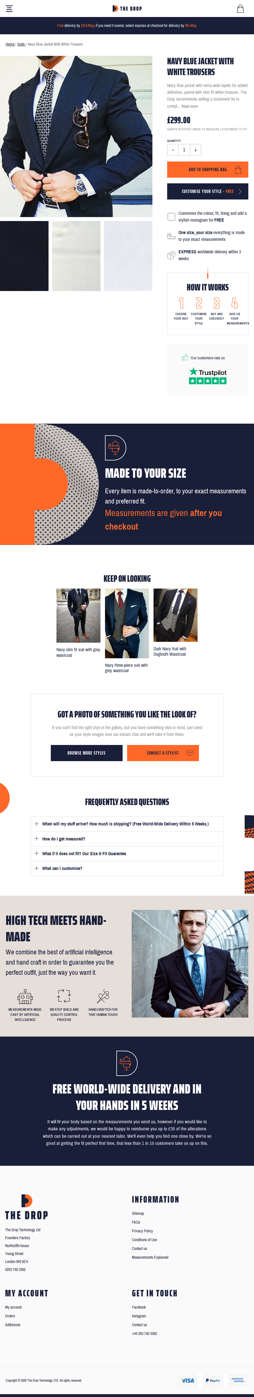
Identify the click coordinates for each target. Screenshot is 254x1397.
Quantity (174, 141)
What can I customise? (62, 868)
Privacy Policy (142, 1231)
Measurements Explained (150, 1257)
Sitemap (138, 1213)
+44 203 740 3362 (144, 1334)
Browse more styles (87, 753)
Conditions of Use (144, 1240)
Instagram (139, 1316)
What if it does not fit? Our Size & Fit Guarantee (84, 853)
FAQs (136, 1222)
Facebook (139, 1307)
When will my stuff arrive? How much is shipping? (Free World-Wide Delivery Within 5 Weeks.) (125, 823)
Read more (190, 106)
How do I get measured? (63, 838)
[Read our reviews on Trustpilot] (208, 375)
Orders (10, 1316)
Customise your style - (208, 191)
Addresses (12, 1325)
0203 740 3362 (15, 1270)
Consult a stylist (163, 753)
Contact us (139, 1249)
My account (13, 1307)
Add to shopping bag (208, 169)
